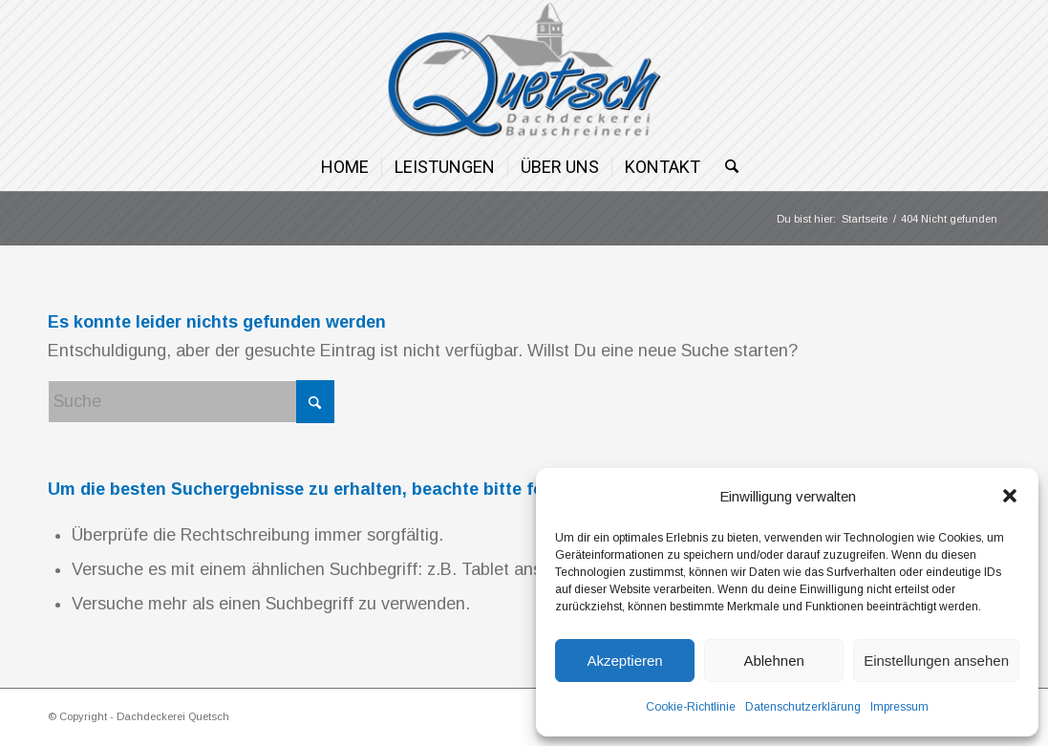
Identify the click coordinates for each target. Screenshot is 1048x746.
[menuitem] (345, 167)
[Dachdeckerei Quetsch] (523, 71)
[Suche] (725, 167)
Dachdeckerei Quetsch (173, 716)
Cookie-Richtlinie (691, 707)
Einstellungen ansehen (936, 660)
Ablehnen (773, 660)
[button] (1009, 495)
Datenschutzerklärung (803, 707)
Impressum (899, 707)
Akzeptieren (624, 660)
